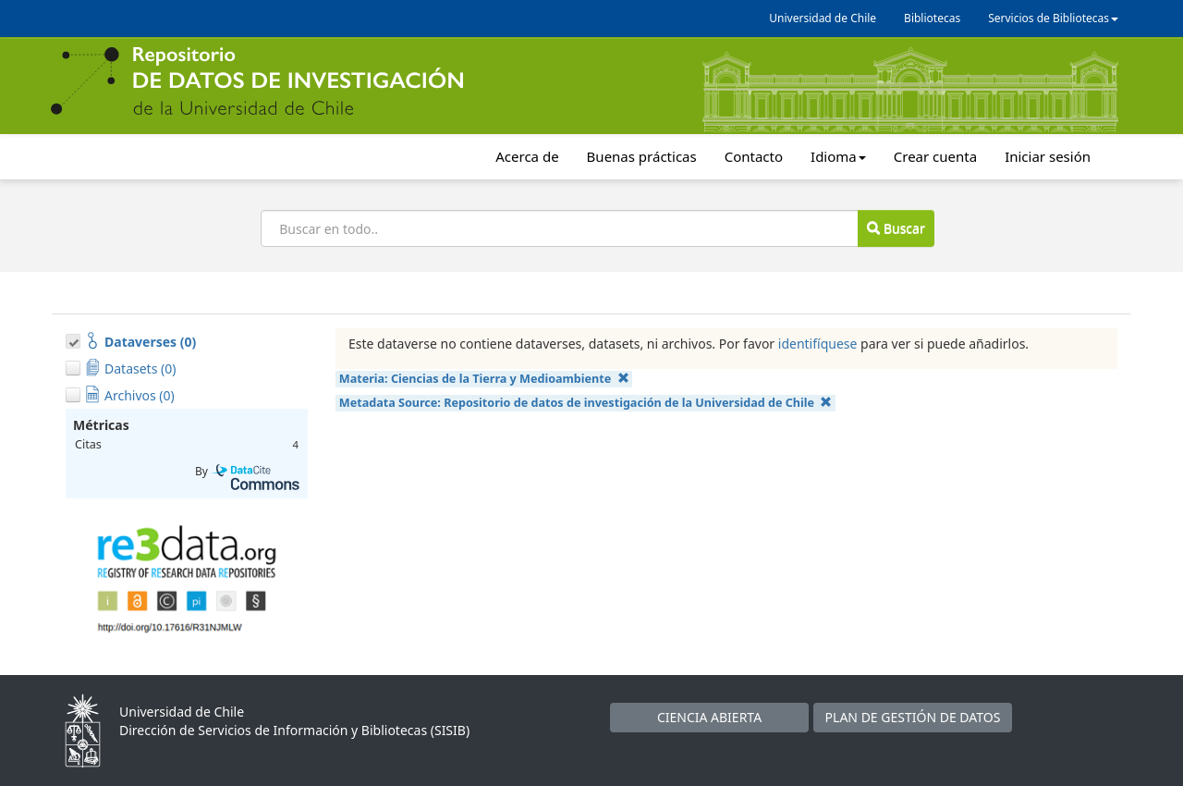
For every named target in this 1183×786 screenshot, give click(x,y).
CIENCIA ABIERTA (709, 717)
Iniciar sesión (1048, 156)
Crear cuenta (935, 156)
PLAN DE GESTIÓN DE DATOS (913, 717)
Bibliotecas (932, 18)
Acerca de (526, 156)
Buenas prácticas (642, 156)
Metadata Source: (586, 403)
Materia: (484, 379)
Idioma (838, 156)
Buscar (895, 228)
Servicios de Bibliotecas (1053, 18)
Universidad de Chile (822, 18)
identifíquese (818, 343)
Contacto (754, 156)
